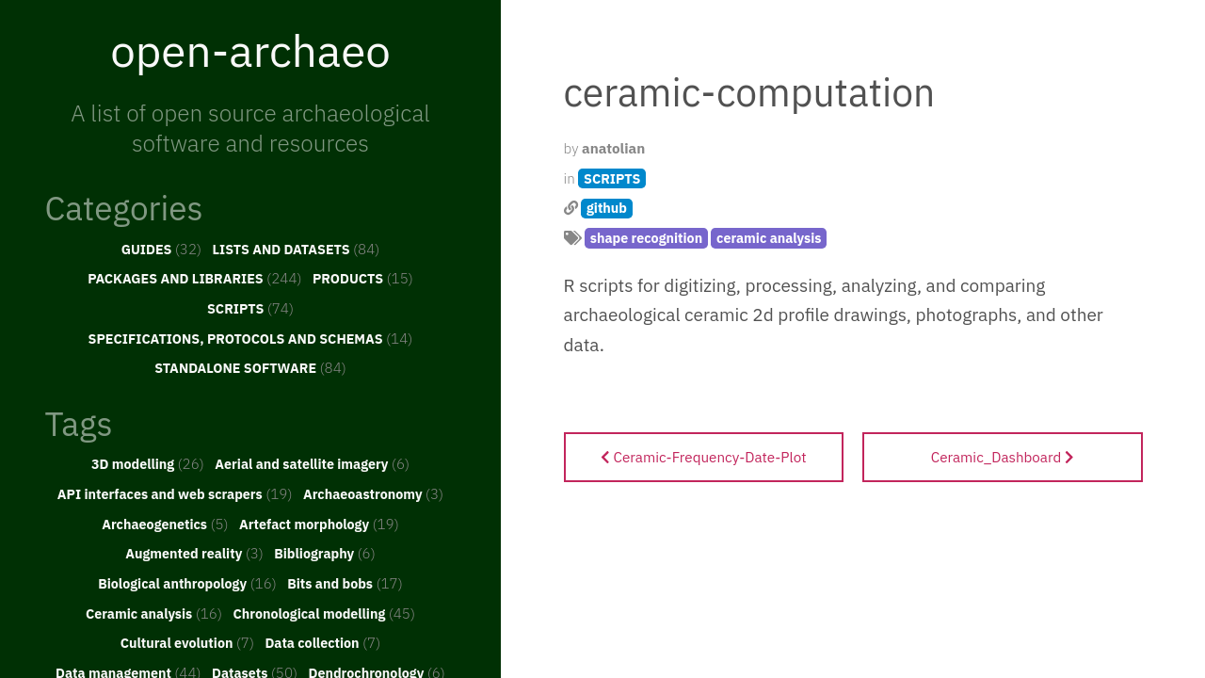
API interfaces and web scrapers (175, 493)
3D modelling (147, 463)
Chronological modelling (324, 613)
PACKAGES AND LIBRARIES (194, 277)
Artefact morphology (319, 523)
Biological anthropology (187, 582)
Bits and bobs (345, 582)
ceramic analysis (768, 238)
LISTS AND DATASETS (296, 248)
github (606, 208)
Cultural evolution (187, 642)
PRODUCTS (363, 277)
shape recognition (646, 238)
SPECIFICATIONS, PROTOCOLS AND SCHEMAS (250, 338)
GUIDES (161, 248)
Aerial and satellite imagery (312, 463)
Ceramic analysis (154, 613)
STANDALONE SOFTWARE (250, 367)
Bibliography (325, 552)
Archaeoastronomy (373, 493)
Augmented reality (194, 552)
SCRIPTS (250, 308)
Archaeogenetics (165, 523)
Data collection (322, 642)
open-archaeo (250, 50)
